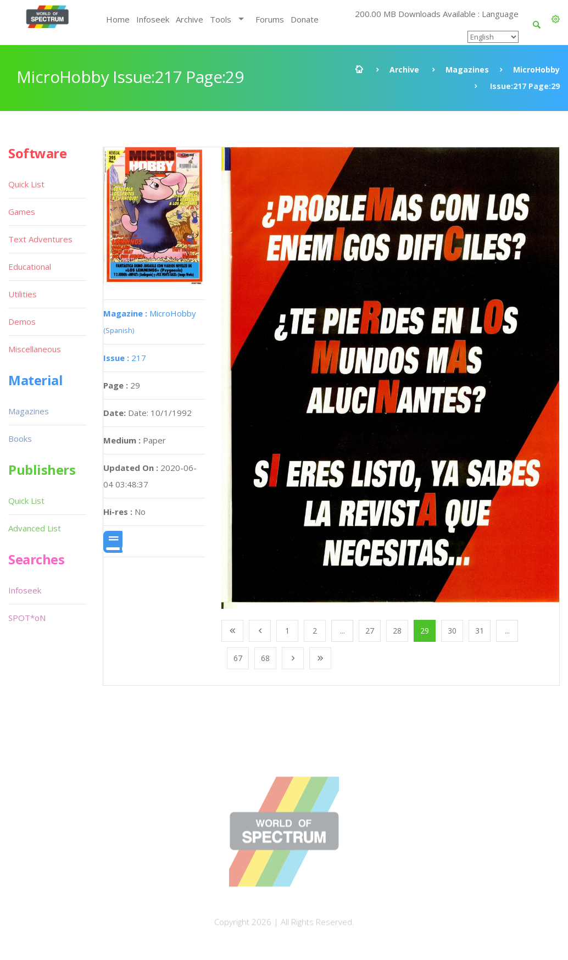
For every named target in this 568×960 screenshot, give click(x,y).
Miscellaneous (34, 348)
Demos (22, 321)
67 (237, 658)
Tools (220, 19)
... (342, 630)
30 (452, 630)
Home (118, 19)
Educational (29, 266)
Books (20, 438)
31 (479, 630)
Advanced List (34, 528)
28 (397, 630)
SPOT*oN (27, 617)
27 (369, 630)
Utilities (22, 293)
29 (424, 630)
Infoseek (152, 19)
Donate (305, 19)
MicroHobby (536, 69)
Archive (189, 19)
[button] (556, 19)
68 (265, 658)
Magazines (467, 69)
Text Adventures (40, 239)
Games (21, 211)
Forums (269, 19)
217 (124, 357)
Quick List (26, 184)
